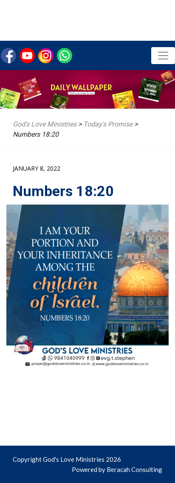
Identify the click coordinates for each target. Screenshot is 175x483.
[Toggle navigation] (163, 55)
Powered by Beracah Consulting (117, 469)
